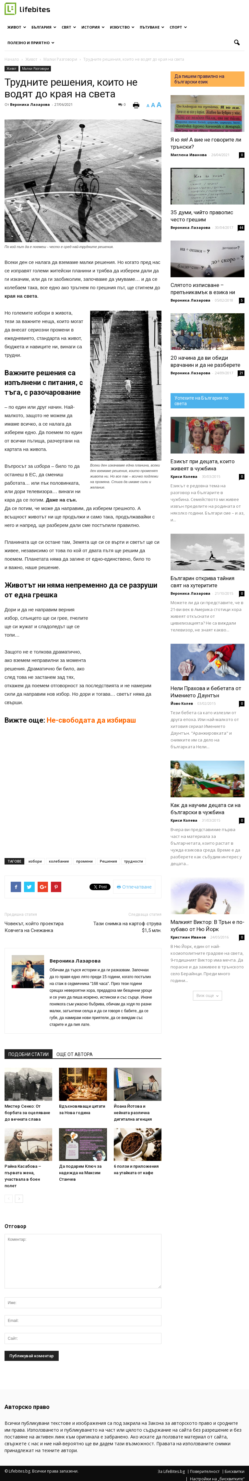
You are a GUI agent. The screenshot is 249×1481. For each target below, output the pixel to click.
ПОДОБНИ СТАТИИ (28, 1054)
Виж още (207, 995)
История (93, 27)
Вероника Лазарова (30, 104)
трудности (133, 861)
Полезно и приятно (30, 42)
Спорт (178, 27)
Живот (16, 27)
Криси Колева (184, 476)
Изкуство (122, 27)
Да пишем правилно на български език (199, 79)
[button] (236, 43)
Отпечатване (134, 887)
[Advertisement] (129, 639)
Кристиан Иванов (188, 937)
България (43, 27)
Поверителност (204, 1472)
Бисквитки (234, 1472)
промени (84, 861)
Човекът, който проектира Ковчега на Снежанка (34, 927)
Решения (108, 861)
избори (35, 861)
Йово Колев (182, 703)
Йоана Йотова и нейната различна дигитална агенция (133, 1113)
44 (241, 227)
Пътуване (152, 27)
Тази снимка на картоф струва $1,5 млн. (127, 927)
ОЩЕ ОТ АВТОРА (74, 1054)
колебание (59, 861)
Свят (69, 27)
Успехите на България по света (201, 400)
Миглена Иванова (189, 154)
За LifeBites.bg (171, 1472)
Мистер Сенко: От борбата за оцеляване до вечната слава (27, 1113)
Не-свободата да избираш (92, 720)
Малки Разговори (35, 68)
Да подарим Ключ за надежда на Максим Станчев (80, 1173)
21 (241, 373)
